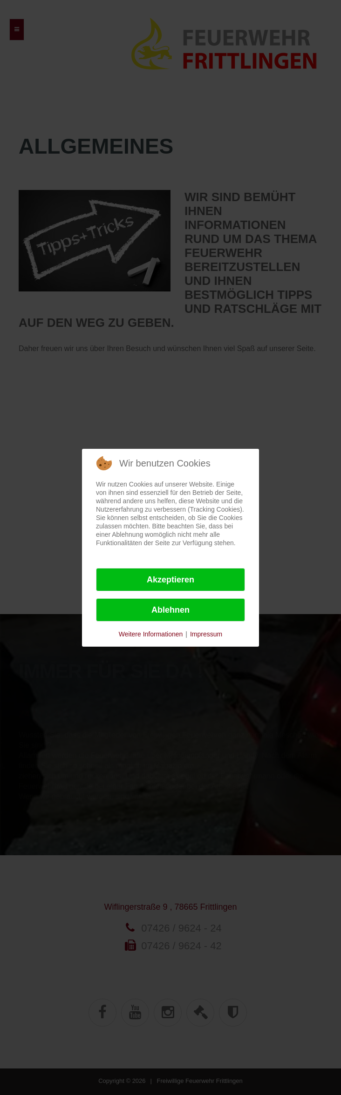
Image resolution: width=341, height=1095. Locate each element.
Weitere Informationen (151, 634)
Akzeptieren (170, 579)
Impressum (206, 634)
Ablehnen (170, 610)
